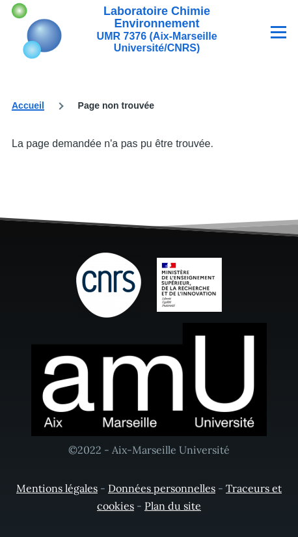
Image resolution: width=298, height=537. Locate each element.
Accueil (28, 105)
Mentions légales (57, 488)
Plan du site (172, 505)
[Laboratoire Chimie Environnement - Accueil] (127, 29)
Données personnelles (161, 488)
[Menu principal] (278, 32)
